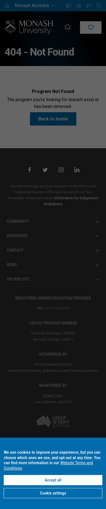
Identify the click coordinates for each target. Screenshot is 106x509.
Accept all (53, 480)
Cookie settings (53, 493)
